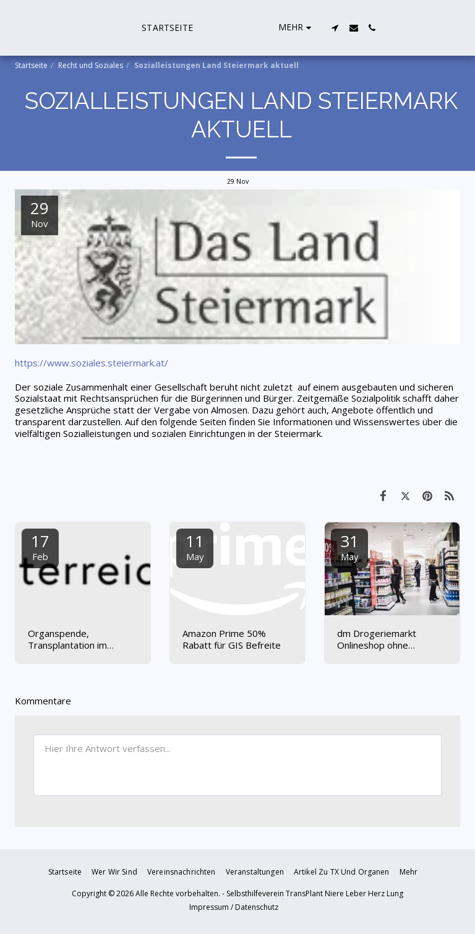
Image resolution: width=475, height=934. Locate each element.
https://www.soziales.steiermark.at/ (91, 363)
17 (40, 546)
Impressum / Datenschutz (233, 907)
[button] (394, 28)
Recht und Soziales (90, 65)
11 (194, 546)
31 (349, 546)
